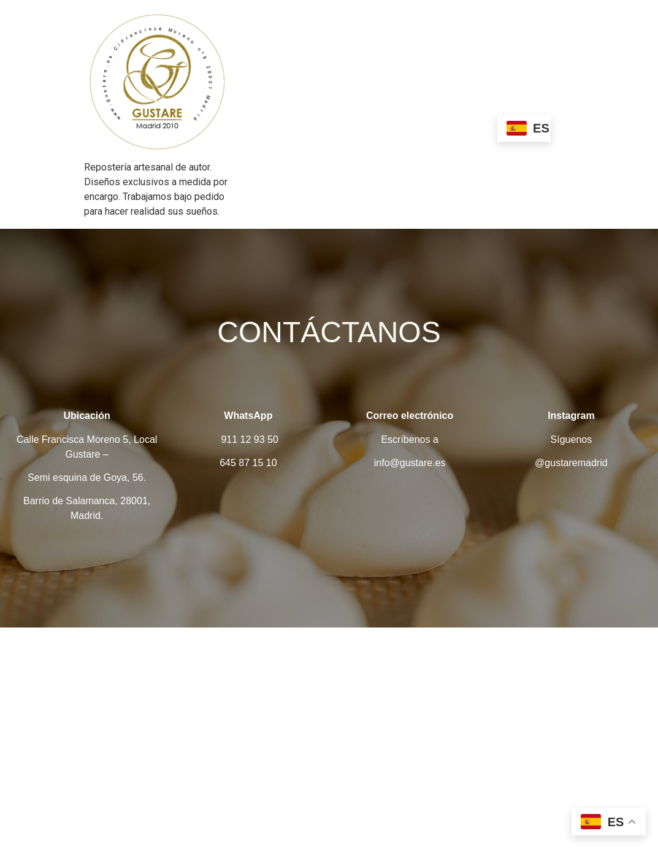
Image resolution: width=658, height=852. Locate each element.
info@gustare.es (410, 463)
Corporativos (404, 126)
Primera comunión (279, 126)
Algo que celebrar (446, 102)
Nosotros (305, 102)
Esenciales (367, 102)
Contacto (469, 126)
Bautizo (519, 102)
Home (253, 102)
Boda (347, 126)
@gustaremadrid (571, 463)
